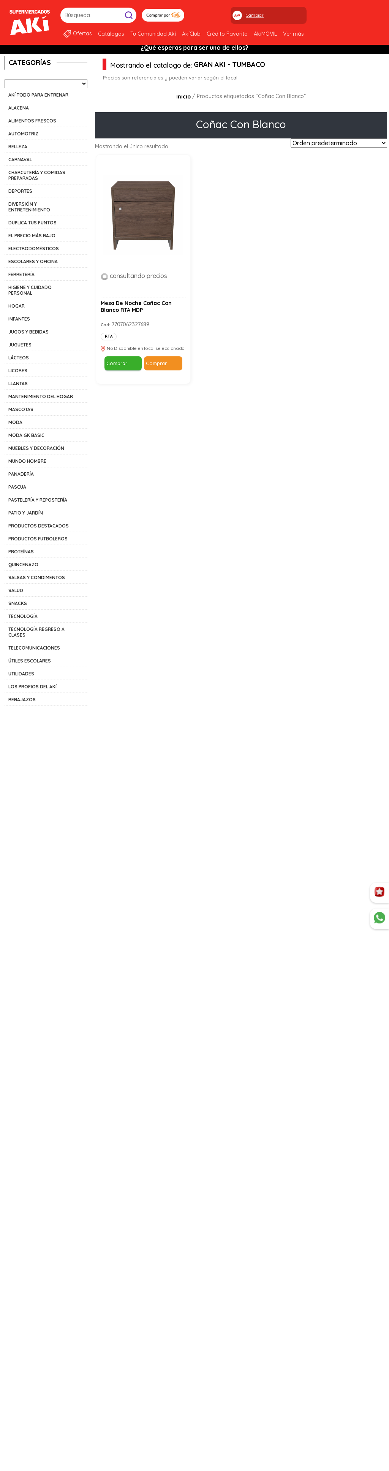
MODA (15, 422)
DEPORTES (20, 191)
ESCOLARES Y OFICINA (33, 261)
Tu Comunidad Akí (153, 33)
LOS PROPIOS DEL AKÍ (32, 686)
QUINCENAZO (23, 564)
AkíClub (191, 33)
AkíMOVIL (265, 33)
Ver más (293, 33)
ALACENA (18, 108)
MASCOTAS (20, 409)
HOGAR (16, 306)
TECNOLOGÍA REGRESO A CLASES (36, 632)
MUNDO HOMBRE (27, 461)
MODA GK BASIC (26, 435)
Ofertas (82, 33)
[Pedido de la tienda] (339, 143)
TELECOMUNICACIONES (34, 648)
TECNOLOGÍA (23, 616)
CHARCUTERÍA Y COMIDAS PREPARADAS (36, 175)
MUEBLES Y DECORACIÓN (36, 448)
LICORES (17, 370)
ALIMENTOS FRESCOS (32, 121)
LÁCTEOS (18, 358)
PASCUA (17, 487)
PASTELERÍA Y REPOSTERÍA (37, 500)
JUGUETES (20, 345)
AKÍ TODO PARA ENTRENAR (38, 95)
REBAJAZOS (22, 699)
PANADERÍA (21, 474)
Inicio (183, 96)
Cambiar (255, 15)
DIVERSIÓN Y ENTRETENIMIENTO (29, 207)
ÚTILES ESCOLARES (29, 661)
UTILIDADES (21, 674)
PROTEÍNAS (21, 551)
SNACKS (17, 603)
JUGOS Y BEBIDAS (28, 332)
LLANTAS (18, 383)
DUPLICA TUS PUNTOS (32, 223)
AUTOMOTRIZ (23, 134)
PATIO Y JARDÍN (25, 513)
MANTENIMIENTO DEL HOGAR (40, 396)
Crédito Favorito (227, 33)
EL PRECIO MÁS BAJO (31, 235)
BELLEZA (17, 146)
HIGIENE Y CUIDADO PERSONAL (30, 290)
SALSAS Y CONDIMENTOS (36, 577)
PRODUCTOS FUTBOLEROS (38, 539)
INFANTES (19, 319)
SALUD (15, 590)
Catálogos (111, 33)
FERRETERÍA (21, 274)
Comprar (116, 363)
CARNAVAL (20, 159)
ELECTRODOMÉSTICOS (33, 248)
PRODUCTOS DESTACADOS (38, 526)
